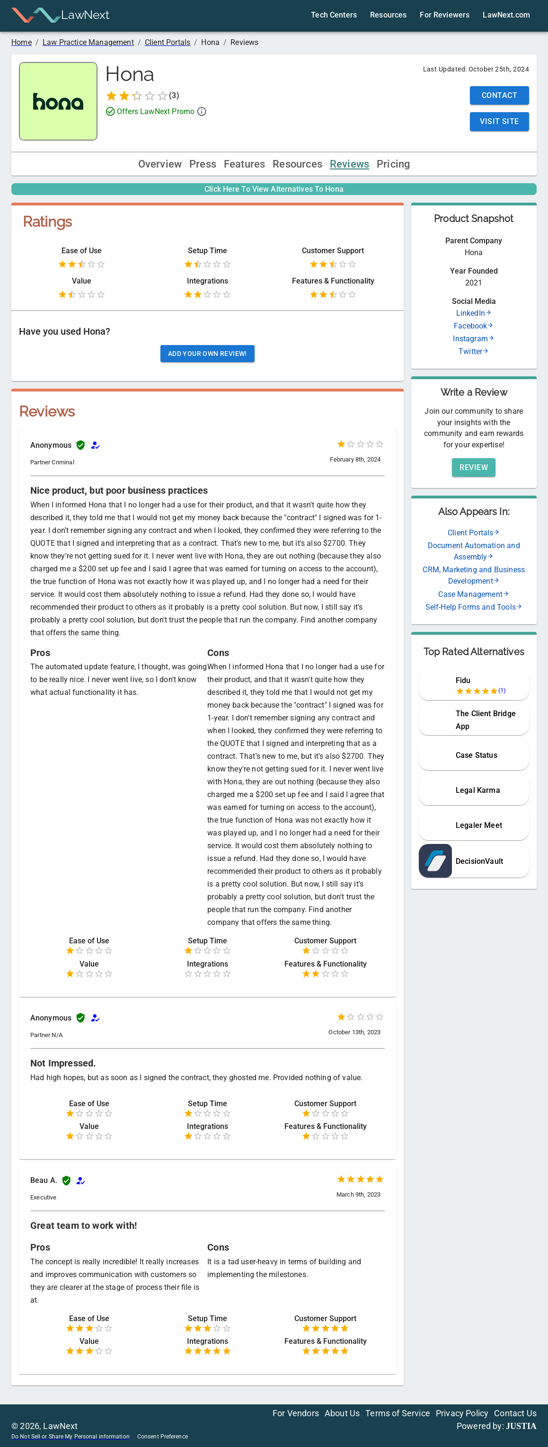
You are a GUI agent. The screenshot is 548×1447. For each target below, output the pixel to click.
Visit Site (499, 121)
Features (244, 164)
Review (474, 467)
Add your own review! (207, 353)
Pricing (393, 164)
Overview (160, 164)
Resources (297, 164)
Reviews (349, 164)
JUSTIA (521, 1426)
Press (202, 164)
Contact (499, 95)
